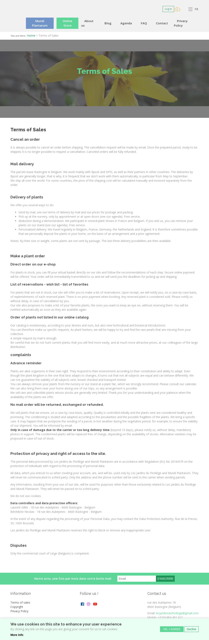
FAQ (144, 23)
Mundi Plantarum (40, 23)
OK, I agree (171, 629)
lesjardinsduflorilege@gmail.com (177, 613)
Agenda (126, 23)
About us (87, 23)
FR (196, 9)
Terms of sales (20, 602)
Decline (191, 629)
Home (31, 35)
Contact (162, 23)
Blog (107, 23)
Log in (168, 9)
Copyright (16, 607)
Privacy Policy (181, 23)
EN (190, 9)
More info (16, 635)
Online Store (67, 23)
